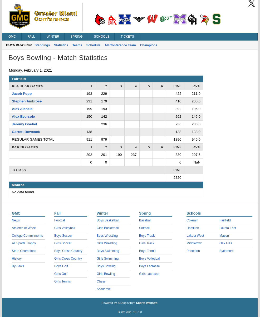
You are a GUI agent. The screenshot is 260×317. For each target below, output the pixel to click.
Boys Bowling (106, 266)
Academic (104, 289)
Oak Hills (225, 243)
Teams (77, 45)
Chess (101, 281)
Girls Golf (60, 274)
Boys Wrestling (107, 235)
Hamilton (193, 228)
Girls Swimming (108, 258)
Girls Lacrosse (149, 274)
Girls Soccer (62, 243)
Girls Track (146, 243)
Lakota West (195, 235)
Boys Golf (61, 266)
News (16, 220)
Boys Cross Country (68, 251)
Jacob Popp (22, 94)
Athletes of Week (24, 228)
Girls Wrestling (107, 243)
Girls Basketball (108, 228)
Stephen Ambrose (27, 101)
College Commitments (27, 235)
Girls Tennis (62, 281)
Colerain (192, 220)
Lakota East (227, 228)
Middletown (195, 243)
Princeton (193, 251)
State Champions (24, 251)
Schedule (93, 45)
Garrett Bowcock (26, 132)
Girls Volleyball (64, 228)
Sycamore (226, 251)
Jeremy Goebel (24, 124)
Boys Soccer (63, 235)
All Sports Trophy (24, 243)
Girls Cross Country (68, 258)
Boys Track (147, 235)
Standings (42, 45)
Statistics (61, 45)
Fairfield (225, 220)
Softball (144, 228)
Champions (148, 45)
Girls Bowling (106, 274)
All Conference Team (120, 45)
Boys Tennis (147, 251)
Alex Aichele (22, 109)
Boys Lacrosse (149, 266)
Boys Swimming (108, 251)
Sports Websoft (146, 302)
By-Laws (18, 266)
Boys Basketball (108, 220)
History (17, 258)
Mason (224, 235)
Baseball (145, 220)
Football (60, 220)
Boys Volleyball (149, 258)
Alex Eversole (23, 116)
